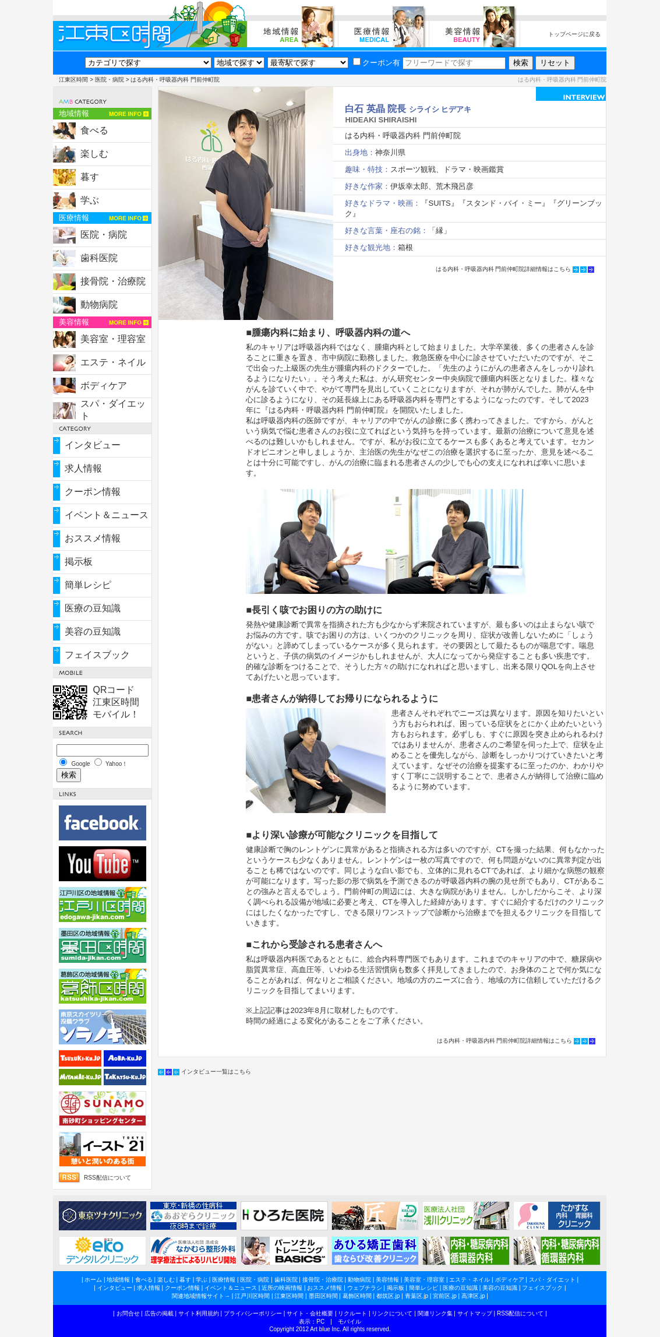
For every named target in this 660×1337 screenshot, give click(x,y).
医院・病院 (109, 79)
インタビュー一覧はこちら (216, 1071)
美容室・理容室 (113, 339)
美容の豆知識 (93, 631)
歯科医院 (99, 258)
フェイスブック (97, 655)
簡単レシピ (88, 585)
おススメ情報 (93, 538)
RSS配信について (107, 1177)
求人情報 (83, 468)
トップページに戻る (574, 34)
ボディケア (103, 385)
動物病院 (99, 304)
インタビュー (93, 445)
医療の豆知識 (93, 608)
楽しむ (94, 154)
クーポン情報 (93, 492)
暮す (89, 177)
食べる (94, 130)
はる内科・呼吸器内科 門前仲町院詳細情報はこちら (503, 269)
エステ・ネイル (113, 362)
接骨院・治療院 (113, 281)
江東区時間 (73, 79)
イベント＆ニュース (107, 515)
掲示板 (79, 562)
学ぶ (89, 200)
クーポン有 (376, 62)
